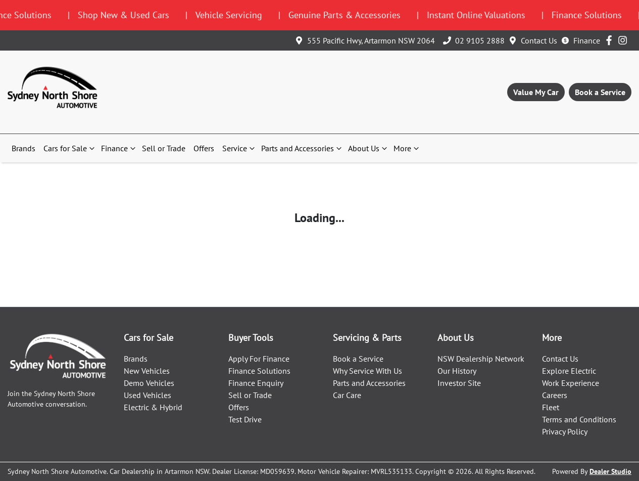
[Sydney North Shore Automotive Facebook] (611, 40)
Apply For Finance (258, 359)
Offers (203, 148)
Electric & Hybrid (153, 407)
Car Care (347, 395)
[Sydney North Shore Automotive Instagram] (624, 40)
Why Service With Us (367, 371)
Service (239, 148)
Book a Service (600, 92)
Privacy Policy (564, 431)
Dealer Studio (610, 471)
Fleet (550, 407)
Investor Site (459, 383)
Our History (456, 371)
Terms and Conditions (579, 419)
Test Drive (245, 419)
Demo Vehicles (149, 383)
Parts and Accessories (302, 148)
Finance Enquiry (255, 383)
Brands (23, 148)
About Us (368, 148)
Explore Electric (569, 371)
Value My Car (536, 92)
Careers (554, 395)
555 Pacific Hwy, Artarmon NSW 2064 (371, 40)
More (407, 148)
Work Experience (570, 383)
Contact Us (539, 40)
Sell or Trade (163, 148)
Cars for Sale (70, 148)
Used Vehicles (147, 395)
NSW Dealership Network (480, 359)
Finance (586, 40)
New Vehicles (147, 371)
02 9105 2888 (480, 40)
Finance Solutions (259, 371)
